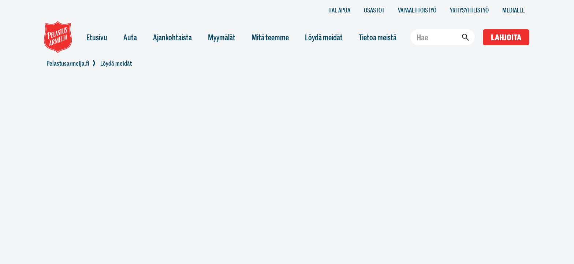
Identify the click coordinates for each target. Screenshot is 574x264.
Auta (130, 37)
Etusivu (96, 37)
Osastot (374, 9)
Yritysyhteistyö (469, 9)
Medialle (513, 9)
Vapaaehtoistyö (417, 9)
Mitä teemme (270, 37)
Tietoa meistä (377, 37)
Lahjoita (506, 37)
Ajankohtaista (172, 37)
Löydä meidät (324, 37)
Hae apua (339, 9)
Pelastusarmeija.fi (67, 63)
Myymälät (221, 37)
